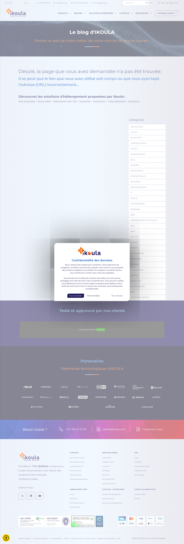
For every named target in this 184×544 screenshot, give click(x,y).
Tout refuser (117, 296)
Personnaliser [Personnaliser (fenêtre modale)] (93, 296)
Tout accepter (75, 296)
